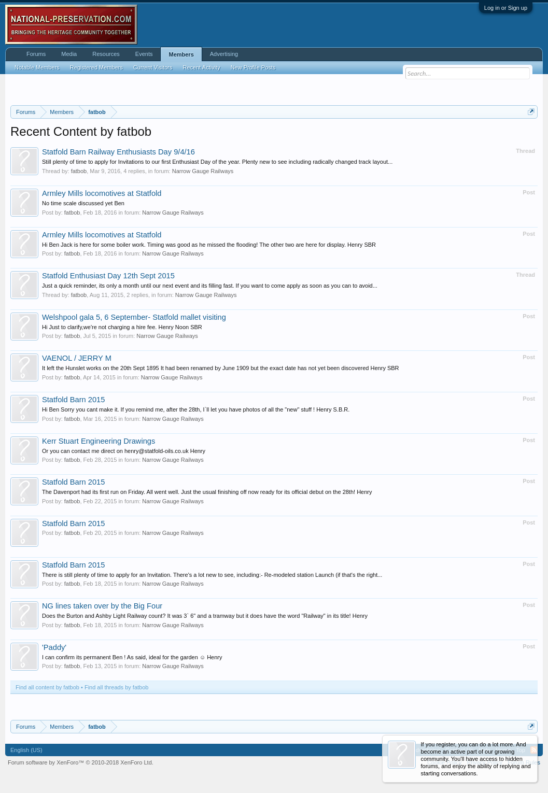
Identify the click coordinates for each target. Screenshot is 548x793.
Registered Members (96, 67)
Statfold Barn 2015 (73, 399)
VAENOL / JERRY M (76, 358)
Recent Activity (201, 67)
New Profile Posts (253, 67)
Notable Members (37, 67)
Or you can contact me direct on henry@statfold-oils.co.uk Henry (123, 451)
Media (69, 54)
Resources (106, 54)
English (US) (26, 750)
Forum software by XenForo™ (80, 762)
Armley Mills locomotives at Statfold (102, 193)
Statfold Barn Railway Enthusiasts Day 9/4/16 (118, 152)
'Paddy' (54, 647)
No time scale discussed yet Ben (83, 203)
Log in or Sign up (505, 8)
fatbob (79, 171)
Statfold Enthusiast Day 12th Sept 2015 (108, 276)
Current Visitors (153, 67)
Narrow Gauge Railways (203, 171)
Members (180, 54)
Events (144, 54)
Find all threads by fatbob (117, 687)
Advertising (224, 54)
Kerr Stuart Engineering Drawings (98, 441)
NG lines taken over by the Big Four (102, 606)
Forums (36, 54)
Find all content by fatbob (47, 687)
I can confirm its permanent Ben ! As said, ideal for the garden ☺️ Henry (132, 657)
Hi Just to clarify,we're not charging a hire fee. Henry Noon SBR (122, 327)
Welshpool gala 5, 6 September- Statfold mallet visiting (134, 317)
